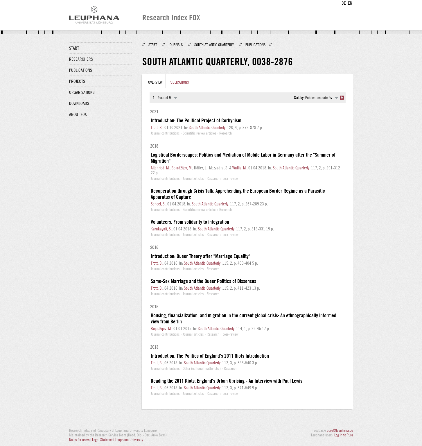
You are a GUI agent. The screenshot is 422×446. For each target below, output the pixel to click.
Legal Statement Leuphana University (117, 439)
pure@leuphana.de (340, 430)
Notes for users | (80, 439)
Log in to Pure (343, 435)
